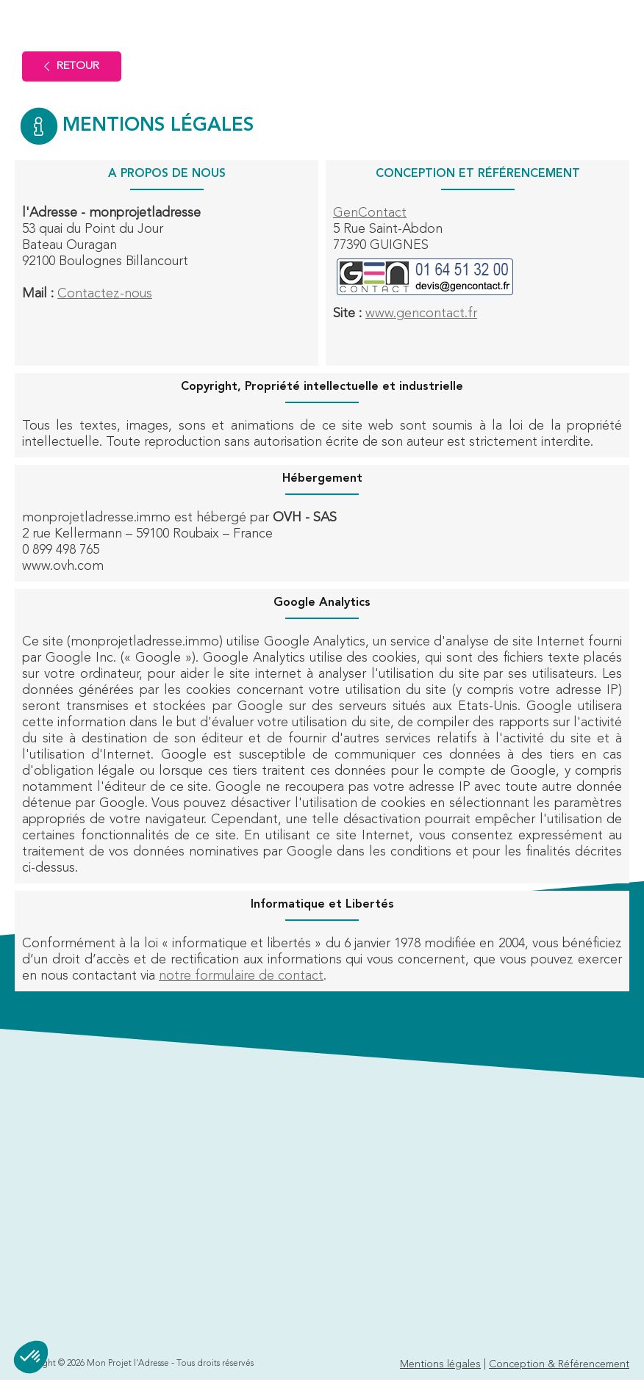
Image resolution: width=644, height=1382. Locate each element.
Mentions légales (440, 1364)
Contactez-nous (104, 293)
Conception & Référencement (559, 1364)
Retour (71, 66)
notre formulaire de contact (241, 976)
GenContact (370, 213)
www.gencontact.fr (421, 313)
